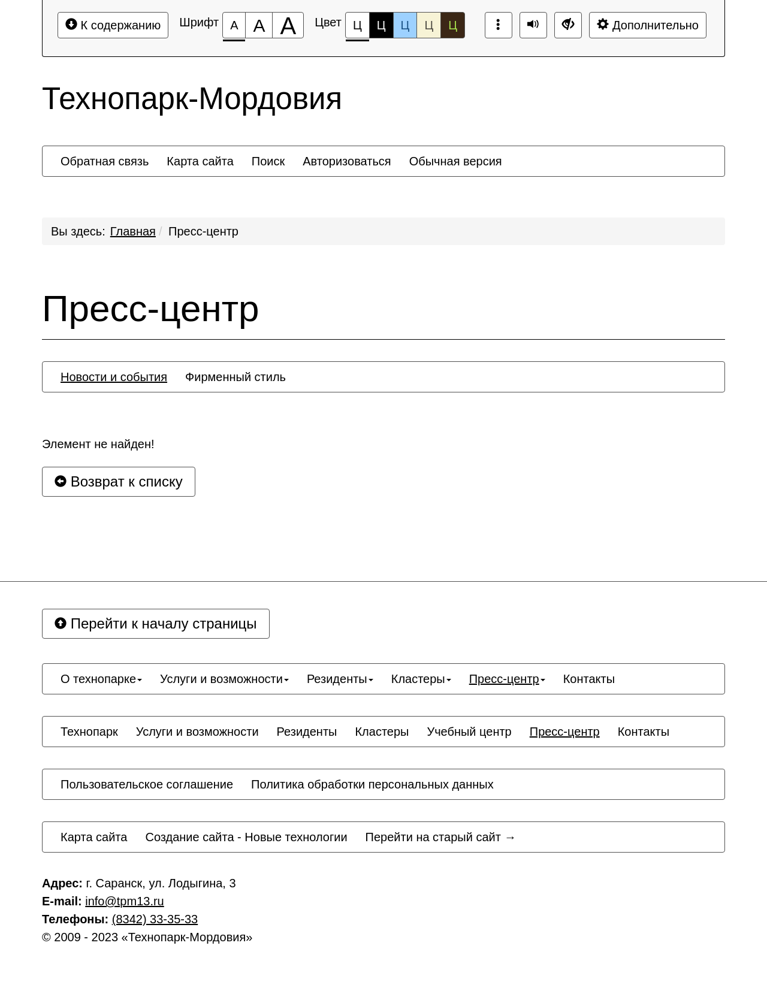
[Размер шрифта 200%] (288, 25)
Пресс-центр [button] (507, 678)
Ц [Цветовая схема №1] (357, 28)
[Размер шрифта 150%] (259, 25)
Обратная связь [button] (105, 161)
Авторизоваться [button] (347, 161)
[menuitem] (105, 161)
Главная (133, 231)
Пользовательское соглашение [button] (147, 784)
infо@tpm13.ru (124, 901)
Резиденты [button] (340, 678)
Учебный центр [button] (469, 731)
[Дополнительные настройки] (568, 25)
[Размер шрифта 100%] (234, 25)
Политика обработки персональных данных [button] (372, 784)
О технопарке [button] (101, 678)
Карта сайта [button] (200, 161)
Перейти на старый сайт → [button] (441, 837)
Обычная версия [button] (455, 161)
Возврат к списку (119, 481)
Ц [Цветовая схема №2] (381, 25)
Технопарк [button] (89, 731)
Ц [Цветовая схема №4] (428, 25)
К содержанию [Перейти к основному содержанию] (113, 25)
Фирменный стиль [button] (235, 376)
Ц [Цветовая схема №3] (405, 25)
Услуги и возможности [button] (224, 678)
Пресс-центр (203, 231)
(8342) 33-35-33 (155, 919)
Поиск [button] (268, 161)
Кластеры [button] (421, 678)
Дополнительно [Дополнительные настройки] (648, 25)
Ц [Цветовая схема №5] (452, 25)
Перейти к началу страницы (156, 623)
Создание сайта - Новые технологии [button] (246, 837)
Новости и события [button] (114, 376)
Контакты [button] (589, 678)
